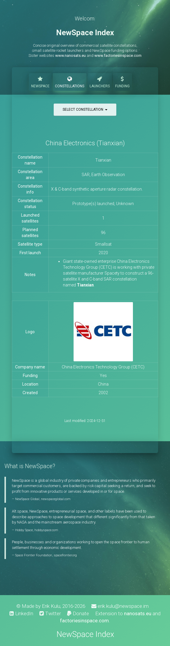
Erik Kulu (51, 606)
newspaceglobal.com (56, 499)
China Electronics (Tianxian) (85, 143)
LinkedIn (21, 613)
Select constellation (85, 109)
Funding (122, 81)
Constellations (69, 81)
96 (103, 232)
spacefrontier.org (65, 555)
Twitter (50, 613)
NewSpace (40, 81)
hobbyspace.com (46, 530)
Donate (78, 613)
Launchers (100, 81)
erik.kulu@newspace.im (120, 606)
